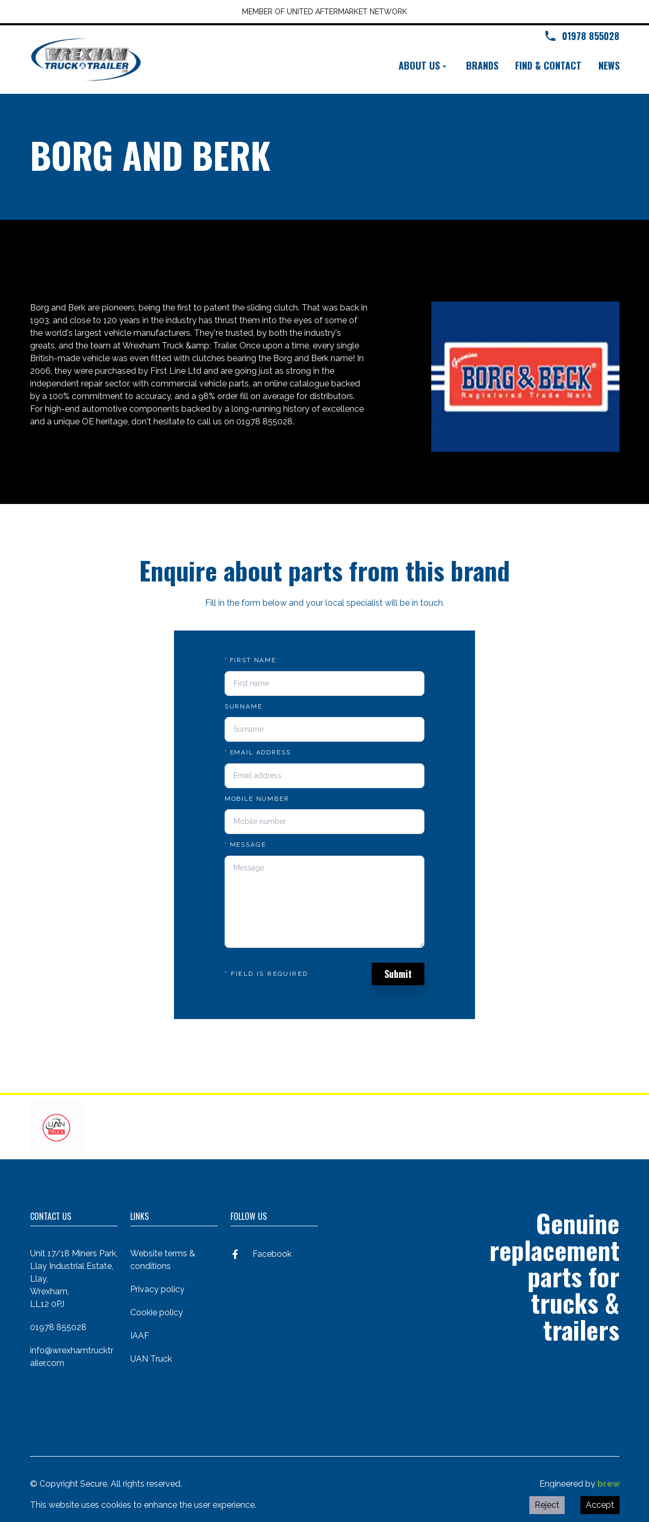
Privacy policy (157, 1289)
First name (250, 660)
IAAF (139, 1336)
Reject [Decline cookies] (547, 1505)
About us (424, 65)
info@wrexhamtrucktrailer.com (71, 1356)
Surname (244, 706)
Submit (398, 974)
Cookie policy (156, 1312)
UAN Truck (151, 1359)
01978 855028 (58, 1327)
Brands (482, 65)
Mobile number (257, 798)
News (608, 65)
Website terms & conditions (162, 1259)
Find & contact (548, 65)
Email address (258, 752)
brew (608, 1484)
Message (245, 844)
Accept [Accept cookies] (600, 1505)
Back (48, 258)
